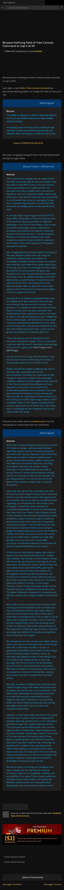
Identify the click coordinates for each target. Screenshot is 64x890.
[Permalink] (25, 807)
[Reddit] (18, 807)
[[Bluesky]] (6, 807)
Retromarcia (9, 2)
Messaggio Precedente (12, 884)
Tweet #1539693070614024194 (28, 143)
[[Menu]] (2, 7)
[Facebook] (12, 807)
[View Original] (47, 103)
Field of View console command (34, 88)
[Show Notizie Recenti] (14, 862)
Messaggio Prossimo (52, 884)
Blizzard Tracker (31, 166)
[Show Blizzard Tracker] (15, 857)
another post (38, 421)
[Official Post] (47, 166)
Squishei (38, 51)
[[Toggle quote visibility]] (58, 103)
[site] (6, 814)
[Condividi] (61, 7)
